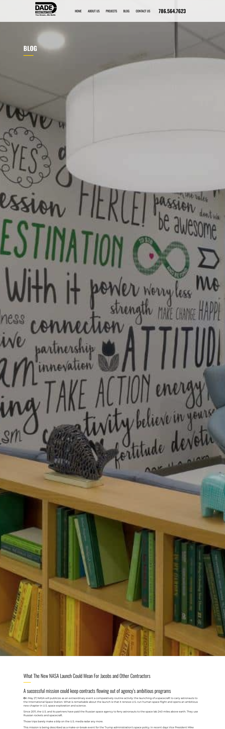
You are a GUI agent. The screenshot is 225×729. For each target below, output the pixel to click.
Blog (126, 11)
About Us (94, 11)
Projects (111, 11)
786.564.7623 (172, 11)
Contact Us (143, 11)
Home (78, 11)
